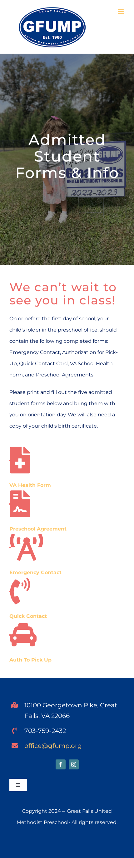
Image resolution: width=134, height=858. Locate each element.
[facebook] (61, 764)
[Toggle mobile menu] (121, 11)
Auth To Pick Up (30, 660)
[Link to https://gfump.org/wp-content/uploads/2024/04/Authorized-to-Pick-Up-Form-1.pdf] (10, 635)
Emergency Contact (35, 572)
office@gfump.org (53, 745)
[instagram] (74, 764)
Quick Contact (28, 616)
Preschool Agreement (38, 529)
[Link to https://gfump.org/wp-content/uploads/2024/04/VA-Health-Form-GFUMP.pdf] (10, 460)
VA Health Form (30, 485)
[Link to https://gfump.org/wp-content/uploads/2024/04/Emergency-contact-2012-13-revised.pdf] (10, 547)
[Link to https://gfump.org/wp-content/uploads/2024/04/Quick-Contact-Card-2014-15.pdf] (10, 591)
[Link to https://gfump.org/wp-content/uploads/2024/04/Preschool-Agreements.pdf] (10, 504)
